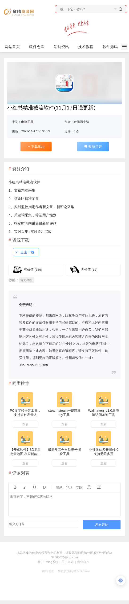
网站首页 (12, 47)
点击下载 (24, 252)
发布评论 (101, 524)
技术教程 (87, 47)
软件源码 (112, 47)
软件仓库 (38, 47)
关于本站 (67, 562)
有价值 (33, 269)
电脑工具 (27, 122)
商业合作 (83, 562)
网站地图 (46, 571)
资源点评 (93, 147)
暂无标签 (26, 280)
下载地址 (36, 147)
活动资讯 (63, 47)
